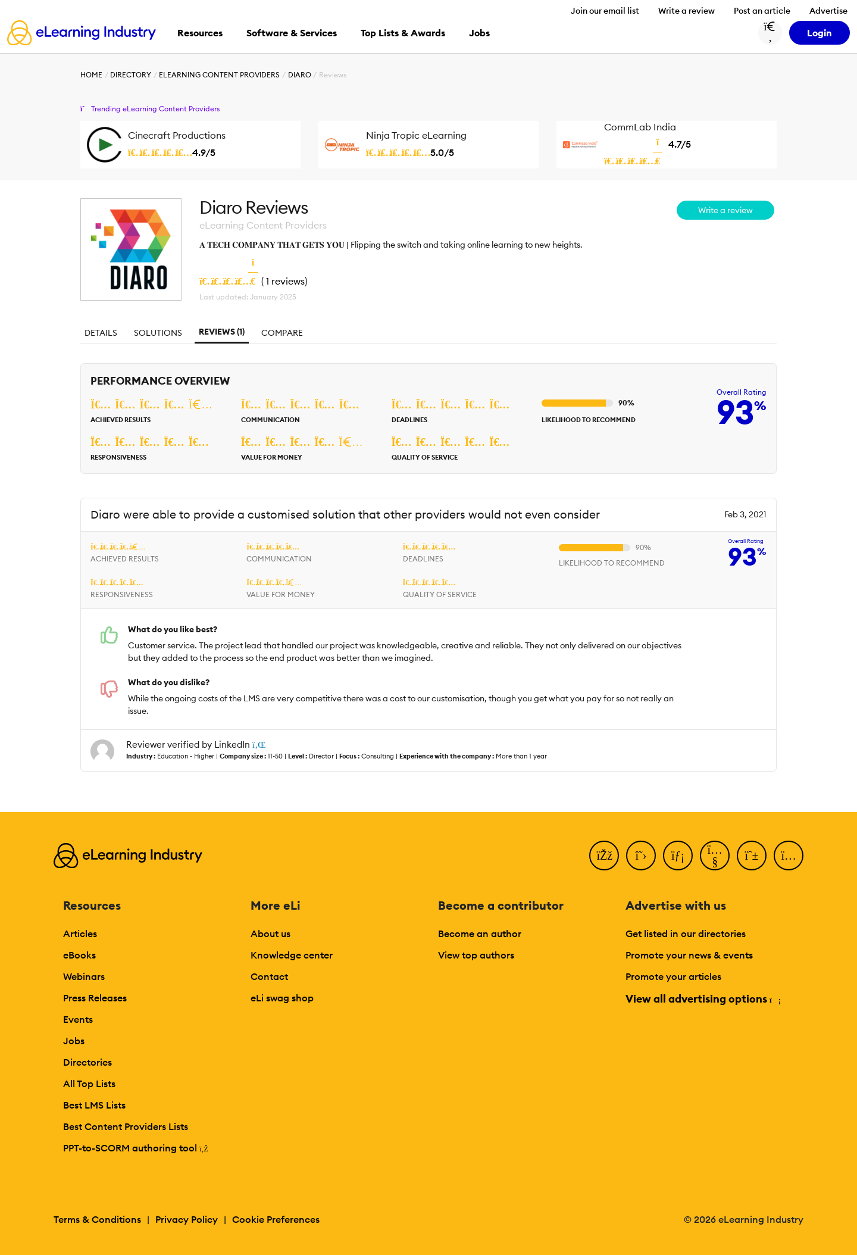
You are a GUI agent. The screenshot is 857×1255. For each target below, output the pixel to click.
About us (270, 933)
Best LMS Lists (94, 1105)
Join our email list (605, 10)
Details (101, 332)
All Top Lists (89, 1083)
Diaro (299, 74)
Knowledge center (292, 955)
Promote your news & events (689, 955)
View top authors (476, 955)
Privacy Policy (186, 1219)
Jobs (74, 1041)
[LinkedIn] (678, 855)
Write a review (686, 10)
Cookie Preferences (276, 1219)
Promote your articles (673, 976)
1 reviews (285, 281)
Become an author (479, 933)
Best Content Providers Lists (125, 1126)
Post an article (762, 10)
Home (91, 74)
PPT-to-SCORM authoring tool (135, 1148)
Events (78, 1019)
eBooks (79, 955)
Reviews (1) (222, 331)
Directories (87, 1062)
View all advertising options (702, 999)
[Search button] (770, 33)
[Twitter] (641, 855)
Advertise (828, 10)
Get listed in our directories (685, 933)
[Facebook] (604, 855)
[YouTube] (715, 855)
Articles (80, 933)
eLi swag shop (282, 998)
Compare (282, 332)
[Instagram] (788, 855)
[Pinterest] (752, 855)
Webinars (84, 976)
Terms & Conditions (97, 1219)
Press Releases (95, 998)
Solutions (158, 332)
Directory (130, 74)
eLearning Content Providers (219, 74)
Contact (269, 976)
